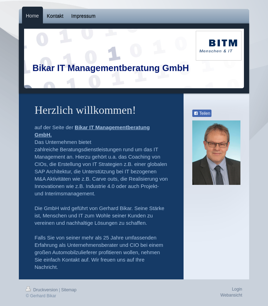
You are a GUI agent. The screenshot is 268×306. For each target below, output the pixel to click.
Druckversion (42, 289)
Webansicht (231, 295)
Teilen (202, 113)
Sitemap (68, 289)
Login (237, 289)
